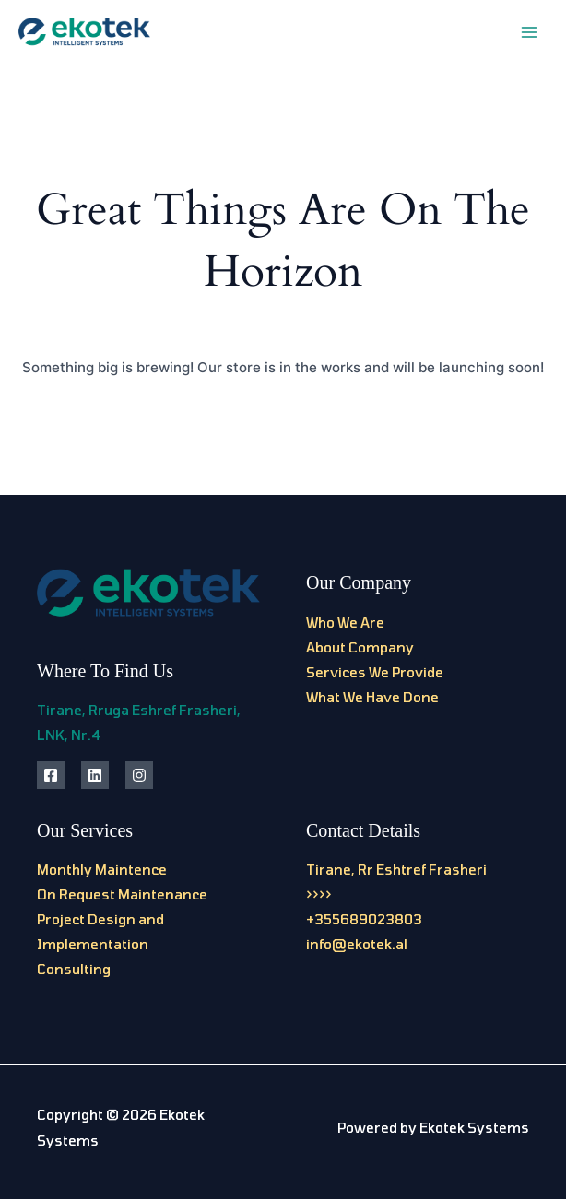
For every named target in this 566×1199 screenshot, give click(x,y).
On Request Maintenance (122, 894)
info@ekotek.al (356, 943)
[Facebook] (51, 775)
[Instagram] (139, 775)
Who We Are (345, 622)
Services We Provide (374, 672)
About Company (360, 647)
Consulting (74, 968)
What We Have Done (372, 696)
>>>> (319, 894)
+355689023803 (364, 919)
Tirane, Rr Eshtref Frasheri (396, 869)
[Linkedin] (95, 775)
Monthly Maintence (102, 869)
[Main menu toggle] (529, 32)
